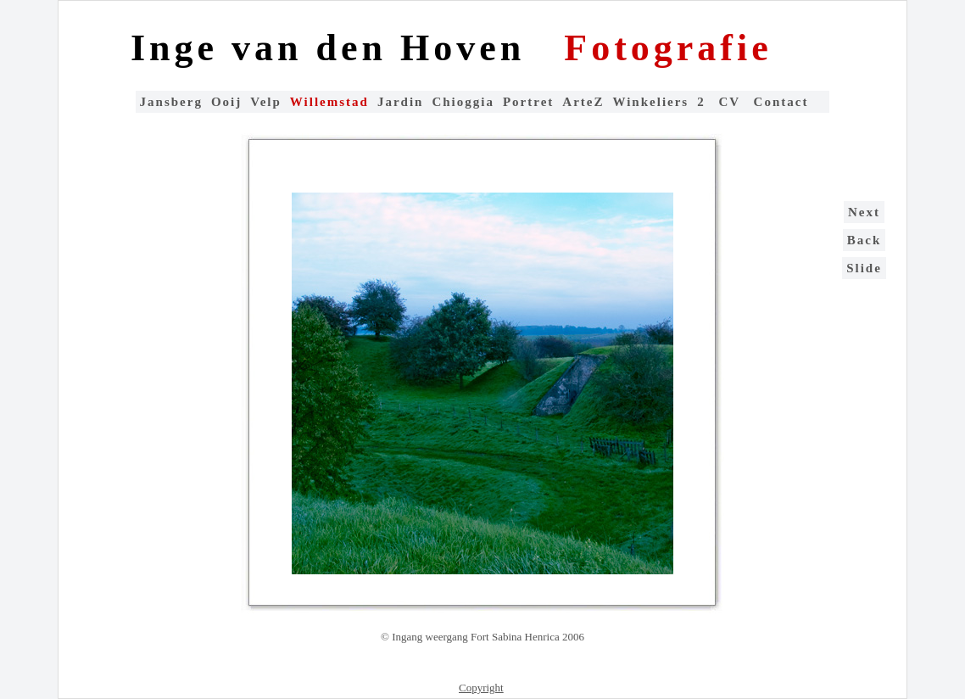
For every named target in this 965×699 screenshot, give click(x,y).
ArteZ (583, 102)
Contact (781, 102)
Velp (266, 102)
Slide (864, 268)
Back (864, 240)
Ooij (226, 102)
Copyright (481, 687)
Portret (528, 102)
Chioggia (463, 102)
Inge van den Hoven (334, 48)
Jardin (400, 102)
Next (864, 212)
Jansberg (171, 102)
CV (731, 102)
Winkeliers (650, 102)
